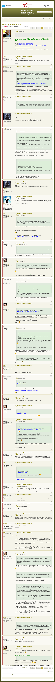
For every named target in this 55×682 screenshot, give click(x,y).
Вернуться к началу (51, 64)
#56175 (16, 377)
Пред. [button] (33, 28)
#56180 (16, 463)
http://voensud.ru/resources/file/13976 (26, 43)
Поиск (49, 12)
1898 (8, 619)
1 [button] (34, 667)
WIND (4, 37)
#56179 (16, 453)
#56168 (16, 214)
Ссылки (5, 18)
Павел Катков (5, 278)
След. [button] (52, 28)
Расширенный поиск (51, 12)
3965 (8, 215)
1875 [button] (47, 667)
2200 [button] (50, 667)
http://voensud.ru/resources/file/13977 (26, 44)
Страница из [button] (31, 28)
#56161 (16, 57)
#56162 (16, 68)
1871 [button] (37, 667)
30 (8, 367)
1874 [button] (44, 667)
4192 (8, 58)
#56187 (16, 553)
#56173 (16, 327)
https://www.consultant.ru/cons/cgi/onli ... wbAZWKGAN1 (26, 236)
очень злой (5, 484)
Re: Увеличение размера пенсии (23, 56)
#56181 (16, 485)
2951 (8, 264)
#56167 (16, 197)
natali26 (22, 674)
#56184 (16, 514)
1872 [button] (40, 667)
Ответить (5, 26)
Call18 (4, 56)
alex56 (4, 128)
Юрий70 (4, 532)
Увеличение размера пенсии (11, 24)
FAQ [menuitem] (9, 18)
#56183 (16, 505)
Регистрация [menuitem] (46, 18)
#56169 (16, 243)
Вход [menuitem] (51, 18)
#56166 (16, 182)
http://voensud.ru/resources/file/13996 (38, 45)
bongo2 (4, 617)
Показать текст (18, 33)
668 (8, 486)
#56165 (16, 130)
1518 (8, 123)
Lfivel (4, 96)
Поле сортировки (30, 665)
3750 (8, 421)
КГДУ (4, 419)
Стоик (4, 262)
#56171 (16, 280)
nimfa (4, 203)
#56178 (16, 420)
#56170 (16, 260)
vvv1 (4, 365)
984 (8, 281)
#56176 (16, 397)
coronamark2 (5, 66)
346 (8, 244)
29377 (9, 131)
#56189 (16, 638)
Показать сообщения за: (13, 665)
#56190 (16, 647)
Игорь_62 (26, 674)
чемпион (5, 120)
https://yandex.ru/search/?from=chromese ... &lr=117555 (26, 390)
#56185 (16, 524)
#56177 (16, 406)
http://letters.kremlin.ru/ (19, 371)
